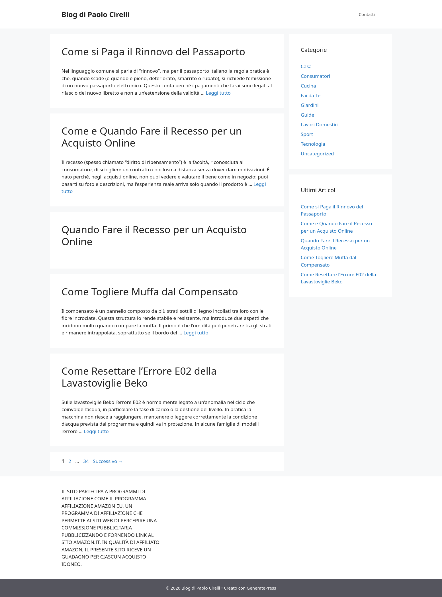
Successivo (108, 461)
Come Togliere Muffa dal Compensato (150, 291)
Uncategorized (317, 153)
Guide (307, 114)
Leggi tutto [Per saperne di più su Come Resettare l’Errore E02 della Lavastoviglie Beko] (96, 431)
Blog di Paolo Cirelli (96, 14)
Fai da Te (310, 95)
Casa (306, 66)
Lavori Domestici (320, 124)
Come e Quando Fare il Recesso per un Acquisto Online (152, 136)
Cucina (308, 85)
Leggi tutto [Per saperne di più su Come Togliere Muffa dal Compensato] (195, 332)
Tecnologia (313, 144)
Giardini (310, 105)
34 (86, 461)
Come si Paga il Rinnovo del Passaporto (153, 51)
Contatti (367, 14)
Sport (307, 134)
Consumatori (315, 76)
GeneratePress (261, 588)
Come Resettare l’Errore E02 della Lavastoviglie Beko (139, 376)
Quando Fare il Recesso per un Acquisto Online (154, 235)
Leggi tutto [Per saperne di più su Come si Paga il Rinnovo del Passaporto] (218, 93)
